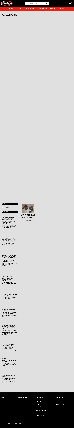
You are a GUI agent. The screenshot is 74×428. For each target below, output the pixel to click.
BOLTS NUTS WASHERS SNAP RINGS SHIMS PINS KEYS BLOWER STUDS (9, 364)
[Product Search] (35, 3)
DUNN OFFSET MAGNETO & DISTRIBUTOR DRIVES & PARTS (8, 261)
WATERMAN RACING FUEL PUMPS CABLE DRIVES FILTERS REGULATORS (9, 230)
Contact (62, 8)
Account (64, 3)
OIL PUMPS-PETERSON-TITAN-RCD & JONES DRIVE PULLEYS (9, 295)
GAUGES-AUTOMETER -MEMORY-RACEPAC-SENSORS (9, 298)
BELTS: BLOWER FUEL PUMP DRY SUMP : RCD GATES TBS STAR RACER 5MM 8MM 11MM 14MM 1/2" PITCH (9, 257)
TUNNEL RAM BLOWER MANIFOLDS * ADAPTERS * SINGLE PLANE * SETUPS (9, 264)
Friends (20, 402)
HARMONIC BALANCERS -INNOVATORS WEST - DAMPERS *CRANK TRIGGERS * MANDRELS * (9, 243)
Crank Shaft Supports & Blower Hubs (9, 330)
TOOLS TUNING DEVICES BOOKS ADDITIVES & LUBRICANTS (9, 292)
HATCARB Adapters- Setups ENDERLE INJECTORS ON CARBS (9, 323)
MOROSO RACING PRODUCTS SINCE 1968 (8, 376)
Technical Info (29, 8)
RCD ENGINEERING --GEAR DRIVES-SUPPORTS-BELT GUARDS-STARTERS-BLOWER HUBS (9, 235)
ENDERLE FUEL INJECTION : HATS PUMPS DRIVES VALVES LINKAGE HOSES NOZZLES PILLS (9, 226)
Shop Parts (12, 8)
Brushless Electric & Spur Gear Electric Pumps (9, 382)
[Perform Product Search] (47, 3)
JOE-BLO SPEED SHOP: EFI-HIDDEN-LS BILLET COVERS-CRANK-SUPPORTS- (9, 333)
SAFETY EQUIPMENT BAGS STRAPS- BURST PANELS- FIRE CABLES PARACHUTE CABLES (9, 306)
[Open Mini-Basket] (70, 3)
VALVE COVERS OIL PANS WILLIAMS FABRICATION (9, 361)
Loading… (37, 108)
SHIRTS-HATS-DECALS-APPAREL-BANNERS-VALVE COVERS (9, 345)
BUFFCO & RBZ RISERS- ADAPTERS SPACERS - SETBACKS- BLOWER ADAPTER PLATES (9, 252)
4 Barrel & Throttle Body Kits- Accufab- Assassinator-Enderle (9, 351)
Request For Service (6, 388)
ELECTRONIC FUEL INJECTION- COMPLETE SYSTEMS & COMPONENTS (8, 222)
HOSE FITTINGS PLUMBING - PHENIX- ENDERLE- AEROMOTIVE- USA (9, 283)
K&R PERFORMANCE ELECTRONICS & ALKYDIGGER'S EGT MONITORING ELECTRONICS (9, 268)
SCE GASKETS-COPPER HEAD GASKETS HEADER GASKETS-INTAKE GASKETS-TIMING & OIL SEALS (8, 327)
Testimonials (53, 8)
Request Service (42, 8)
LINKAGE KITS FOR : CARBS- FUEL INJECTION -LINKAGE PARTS (9, 313)
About (21, 8)
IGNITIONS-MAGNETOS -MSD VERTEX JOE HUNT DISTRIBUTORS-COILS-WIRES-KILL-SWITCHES (9, 239)
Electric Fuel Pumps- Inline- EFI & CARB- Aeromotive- (8, 379)
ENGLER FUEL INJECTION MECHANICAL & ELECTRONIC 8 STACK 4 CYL (8, 279)
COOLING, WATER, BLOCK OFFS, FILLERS (9, 310)
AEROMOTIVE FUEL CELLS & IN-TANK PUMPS (8, 385)
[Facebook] (56, 400)
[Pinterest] (59, 400)
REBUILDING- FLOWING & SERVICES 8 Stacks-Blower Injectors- (9, 348)
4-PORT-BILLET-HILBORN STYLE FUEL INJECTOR (8, 354)
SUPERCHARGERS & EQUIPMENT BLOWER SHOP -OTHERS (9, 215)
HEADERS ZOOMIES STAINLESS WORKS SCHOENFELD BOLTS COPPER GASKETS (8, 287)
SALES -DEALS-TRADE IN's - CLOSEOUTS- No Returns (8, 319)
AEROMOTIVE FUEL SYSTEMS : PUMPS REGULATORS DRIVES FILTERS (8, 273)
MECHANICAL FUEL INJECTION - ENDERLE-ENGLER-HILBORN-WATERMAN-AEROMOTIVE (8, 218)
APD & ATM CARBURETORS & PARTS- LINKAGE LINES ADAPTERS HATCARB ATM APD (9, 247)
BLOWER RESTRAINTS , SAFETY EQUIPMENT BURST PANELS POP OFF (9, 301)
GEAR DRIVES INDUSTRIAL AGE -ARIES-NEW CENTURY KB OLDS (9, 373)
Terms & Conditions (23, 405)
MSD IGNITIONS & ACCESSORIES (9, 276)
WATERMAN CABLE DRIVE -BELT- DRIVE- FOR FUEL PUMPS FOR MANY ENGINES (9, 368)
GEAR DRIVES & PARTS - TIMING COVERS (9, 358)
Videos (20, 400)
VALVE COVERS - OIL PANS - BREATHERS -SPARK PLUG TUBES (9, 337)
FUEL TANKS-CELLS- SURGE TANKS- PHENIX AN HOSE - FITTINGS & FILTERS (9, 341)
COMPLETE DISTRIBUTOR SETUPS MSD (9, 316)
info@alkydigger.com (41, 406)
